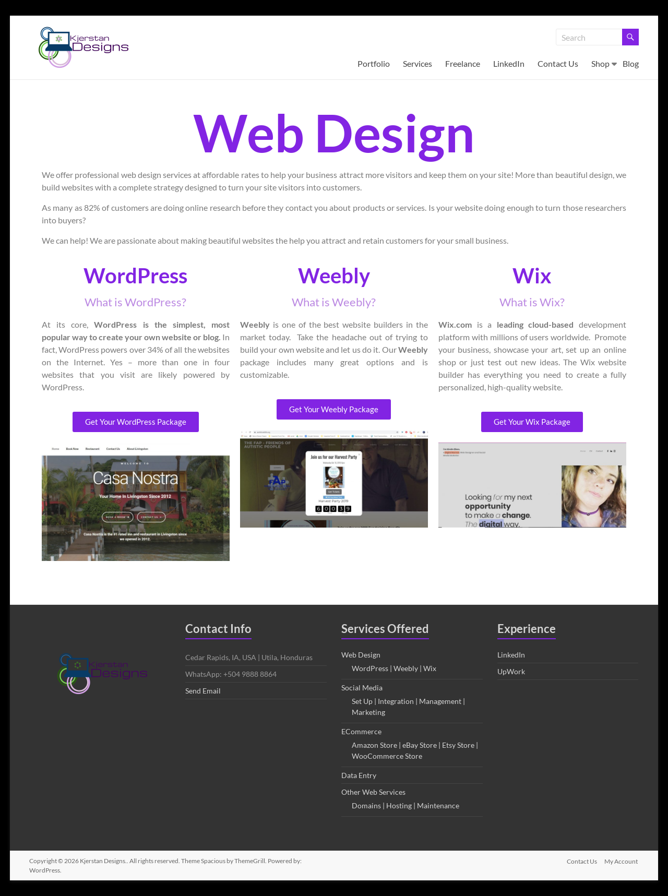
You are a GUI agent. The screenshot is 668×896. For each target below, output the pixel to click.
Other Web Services (373, 791)
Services (417, 63)
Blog (631, 63)
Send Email (203, 690)
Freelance (462, 63)
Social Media (362, 687)
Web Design (360, 654)
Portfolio (373, 63)
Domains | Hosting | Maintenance (405, 805)
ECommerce (361, 731)
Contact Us (558, 63)
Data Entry (358, 775)
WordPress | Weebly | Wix (394, 668)
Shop (600, 63)
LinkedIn (508, 63)
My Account (622, 861)
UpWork (511, 671)
